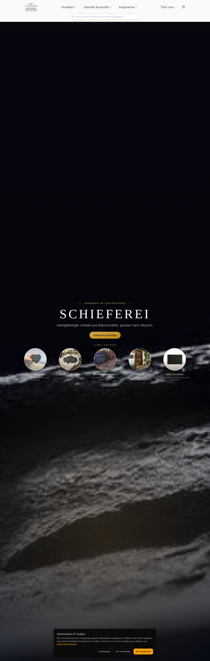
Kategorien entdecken (105, 335)
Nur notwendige (123, 651)
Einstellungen (104, 651)
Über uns (168, 7)
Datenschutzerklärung (66, 644)
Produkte (69, 7)
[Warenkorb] (183, 7)
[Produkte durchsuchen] (105, 17)
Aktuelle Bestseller (98, 7)
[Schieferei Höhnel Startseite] (32, 7)
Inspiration (128, 7)
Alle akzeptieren (143, 651)
